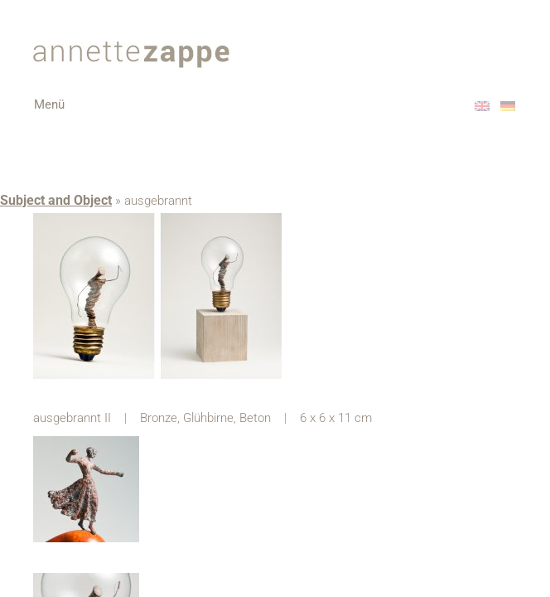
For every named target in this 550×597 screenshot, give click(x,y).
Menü (61, 110)
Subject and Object (56, 200)
